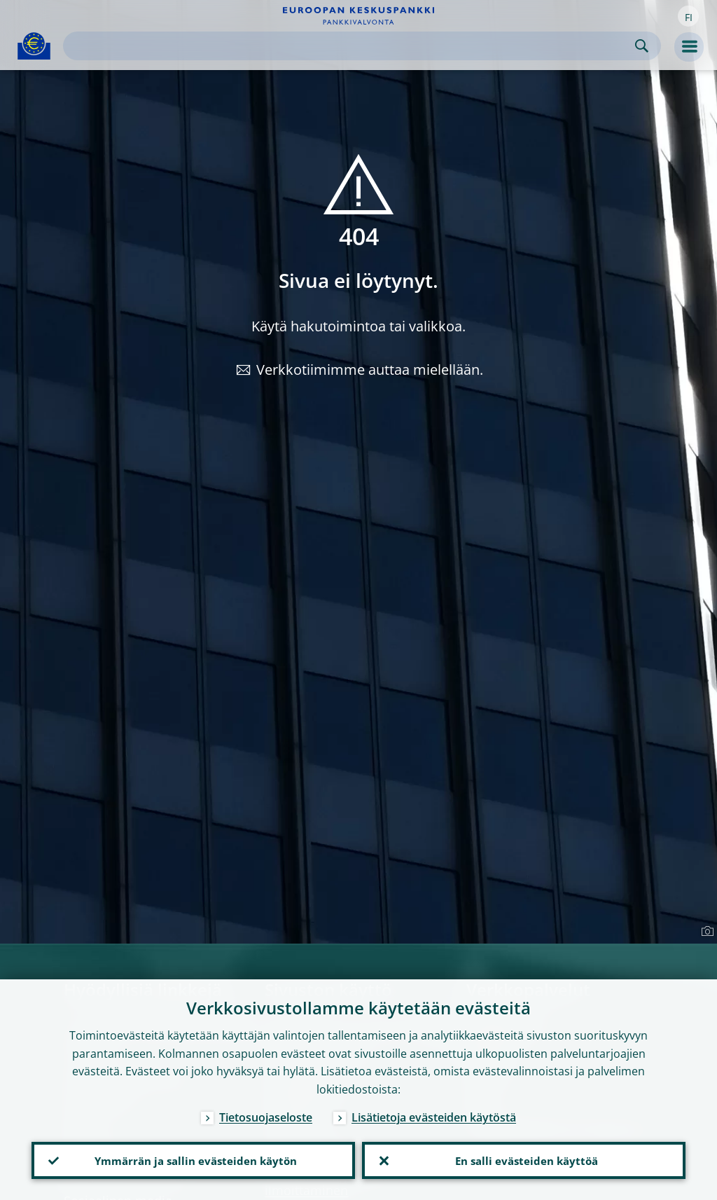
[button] (688, 16)
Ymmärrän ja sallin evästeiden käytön (193, 1158)
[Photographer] (705, 932)
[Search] (350, 46)
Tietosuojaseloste (265, 1114)
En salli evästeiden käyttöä (524, 1158)
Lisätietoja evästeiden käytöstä (433, 1114)
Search (641, 46)
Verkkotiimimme (310, 369)
